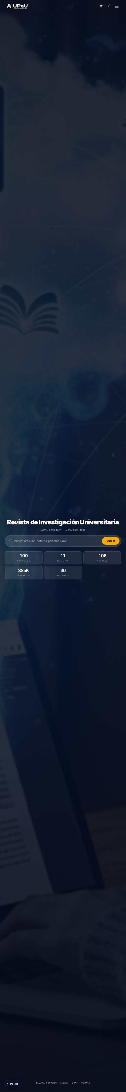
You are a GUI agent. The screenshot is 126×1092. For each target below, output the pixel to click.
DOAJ (75, 1083)
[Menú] (116, 6)
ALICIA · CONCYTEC (46, 1083)
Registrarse (101, 6)
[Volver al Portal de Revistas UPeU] (12, 1084)
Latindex (64, 1083)
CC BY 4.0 (85, 1083)
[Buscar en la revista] (57, 541)
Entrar (109, 6)
